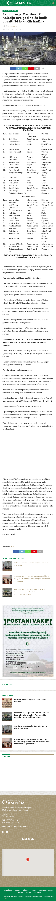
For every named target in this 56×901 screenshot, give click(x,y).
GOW (5, 898)
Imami (34, 890)
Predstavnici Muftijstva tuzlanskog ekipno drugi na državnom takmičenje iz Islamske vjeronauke (32, 578)
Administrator (12, 26)
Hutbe (20, 892)
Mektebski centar (46, 890)
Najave (28, 892)
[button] (27, 860)
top (12, 547)
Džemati (26, 890)
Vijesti (17, 890)
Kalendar (37, 892)
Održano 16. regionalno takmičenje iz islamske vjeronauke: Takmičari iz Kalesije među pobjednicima (31, 591)
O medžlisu (8, 890)
